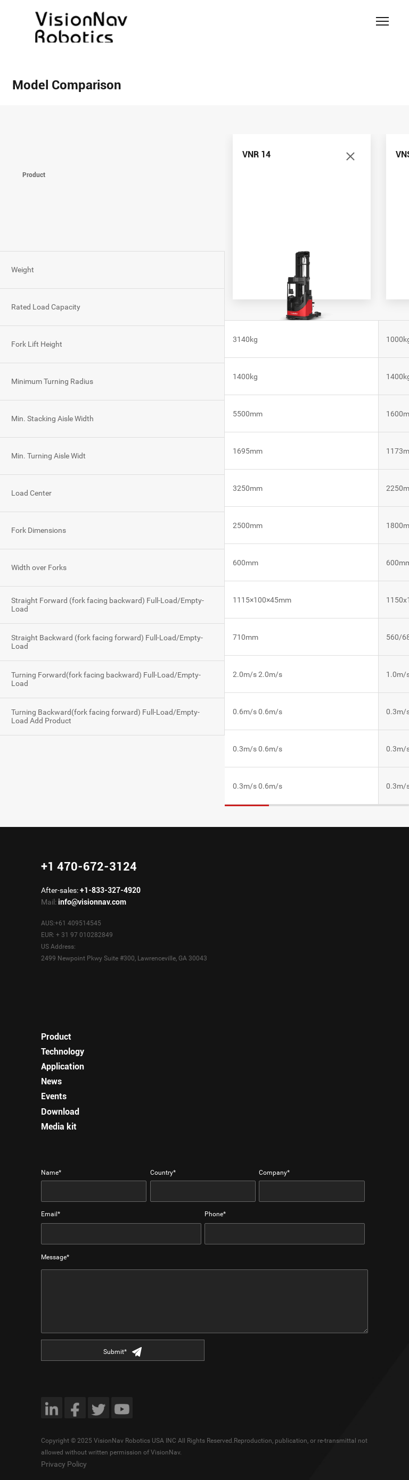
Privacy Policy (64, 1464)
